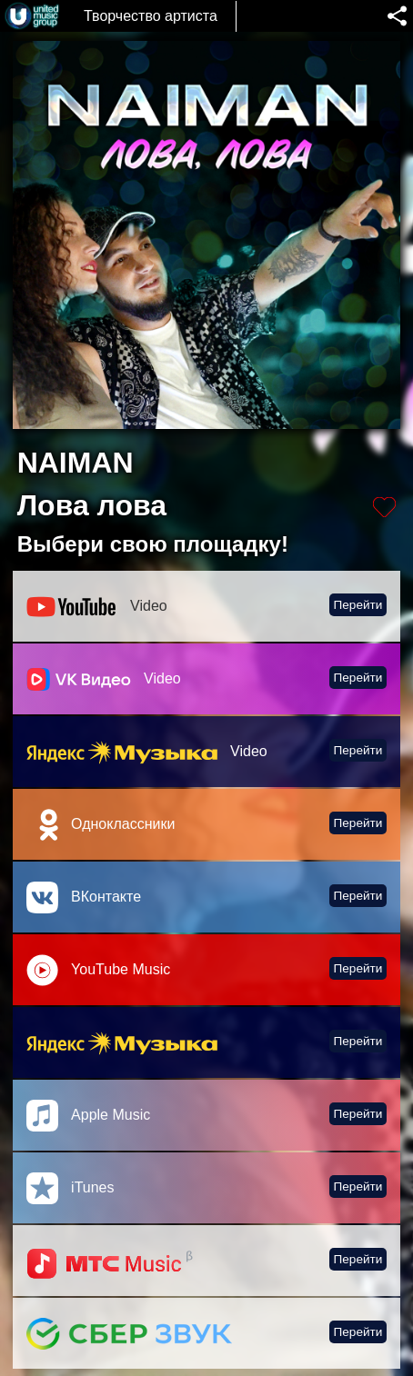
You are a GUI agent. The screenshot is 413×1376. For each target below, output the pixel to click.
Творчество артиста (150, 16)
